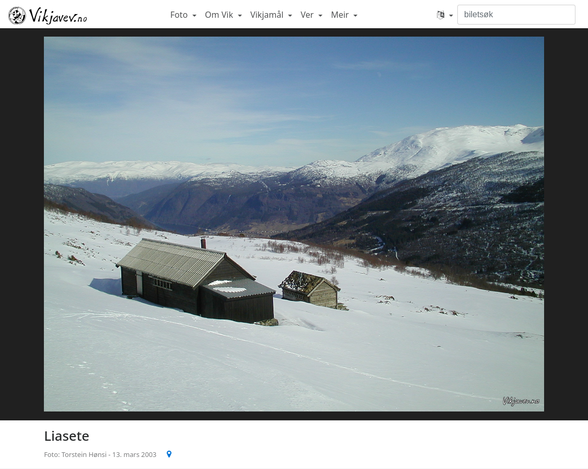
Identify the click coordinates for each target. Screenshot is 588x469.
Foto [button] (180, 14)
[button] (445, 14)
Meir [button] (341, 14)
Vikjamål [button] (268, 14)
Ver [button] (308, 14)
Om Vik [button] (220, 14)
